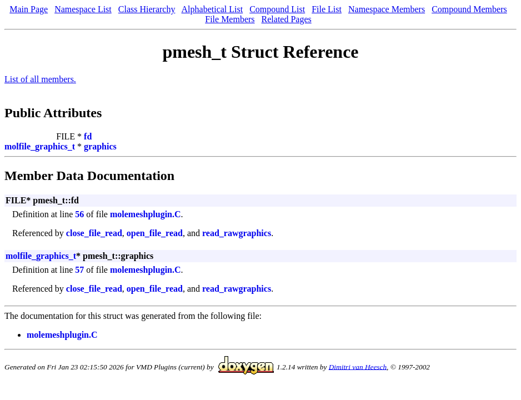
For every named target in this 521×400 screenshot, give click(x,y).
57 (79, 269)
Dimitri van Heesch (358, 366)
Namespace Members (386, 9)
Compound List (277, 9)
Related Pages (287, 19)
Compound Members (469, 9)
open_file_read (155, 233)
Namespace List (83, 9)
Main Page (28, 9)
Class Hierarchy (147, 9)
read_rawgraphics (236, 233)
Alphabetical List (212, 9)
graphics (100, 146)
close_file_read (94, 233)
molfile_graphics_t (39, 146)
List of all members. (40, 79)
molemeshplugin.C (145, 214)
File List (327, 9)
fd (88, 136)
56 (79, 214)
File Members (229, 19)
